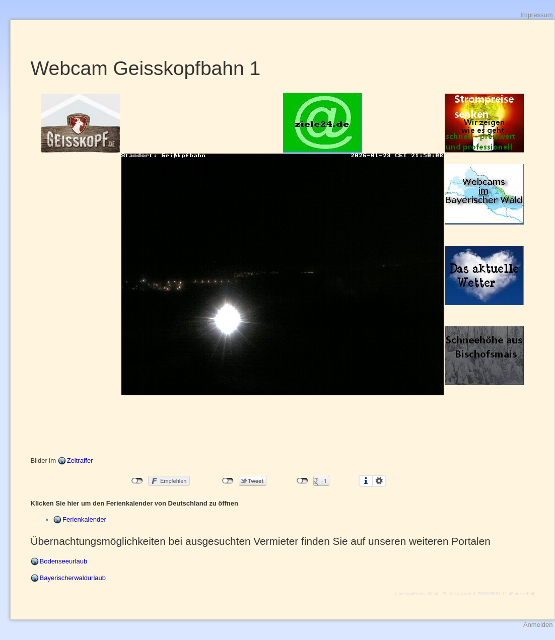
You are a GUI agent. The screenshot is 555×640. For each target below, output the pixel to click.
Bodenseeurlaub (64, 561)
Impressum (536, 15)
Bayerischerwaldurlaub (73, 578)
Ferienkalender (84, 519)
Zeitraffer (80, 460)
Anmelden (538, 624)
